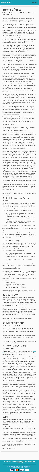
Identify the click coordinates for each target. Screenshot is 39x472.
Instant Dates (6, 2)
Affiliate (22, 467)
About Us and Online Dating (26, 466)
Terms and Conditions (11, 466)
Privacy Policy (18, 466)
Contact (26, 467)
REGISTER (34, 2)
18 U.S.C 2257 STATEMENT (15, 467)
